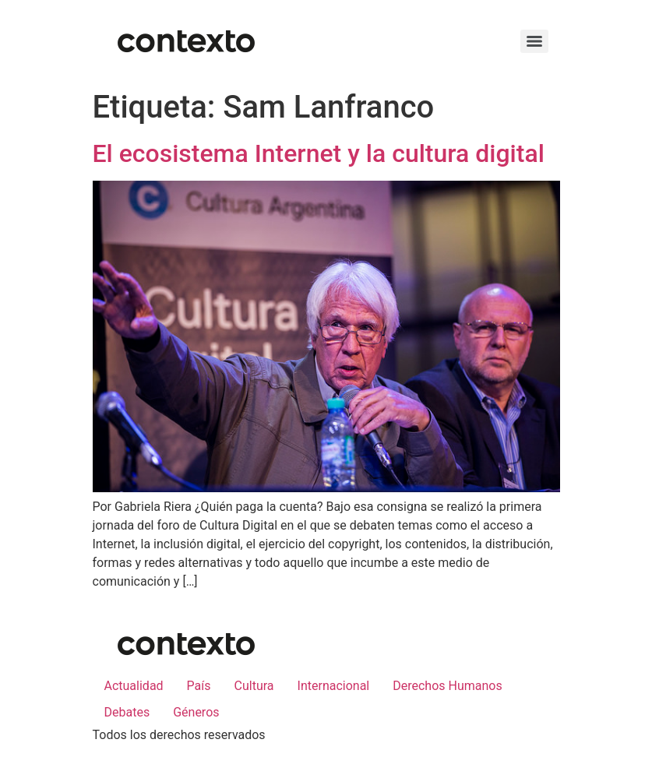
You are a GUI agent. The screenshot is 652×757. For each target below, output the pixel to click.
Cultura (254, 685)
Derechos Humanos (447, 685)
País (199, 685)
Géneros (196, 712)
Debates (127, 712)
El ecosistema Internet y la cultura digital (319, 153)
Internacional (334, 685)
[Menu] (534, 41)
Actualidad (134, 685)
